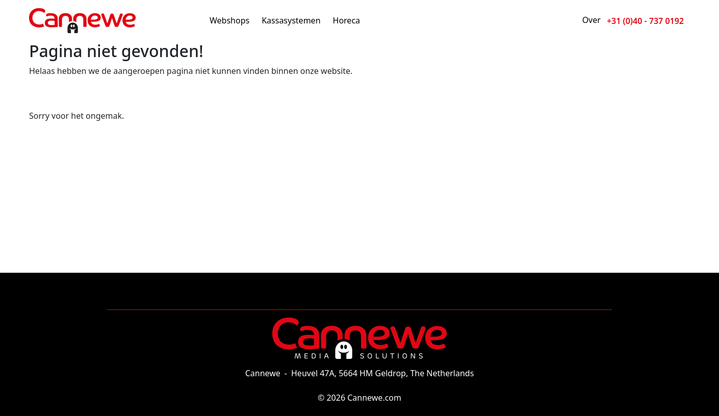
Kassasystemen (291, 20)
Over (591, 20)
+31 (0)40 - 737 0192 (645, 21)
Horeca (347, 20)
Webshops (229, 20)
